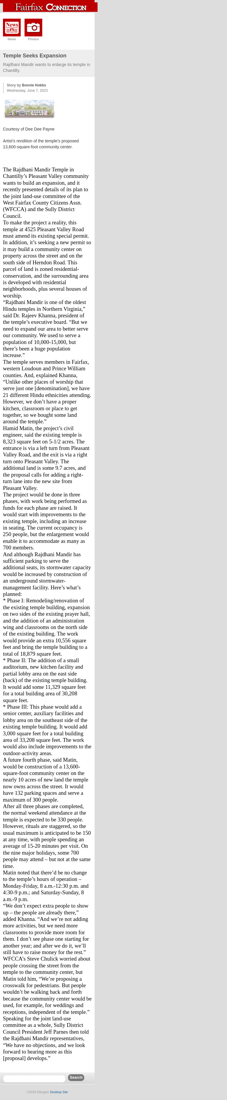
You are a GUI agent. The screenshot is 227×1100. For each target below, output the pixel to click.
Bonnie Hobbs (34, 85)
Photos (33, 39)
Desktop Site (59, 1092)
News (12, 39)
